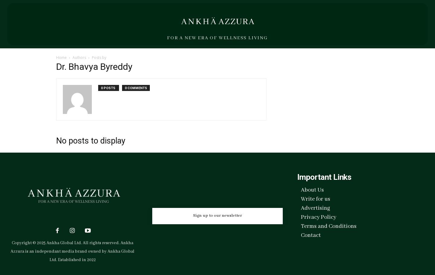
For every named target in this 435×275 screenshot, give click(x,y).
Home (61, 57)
